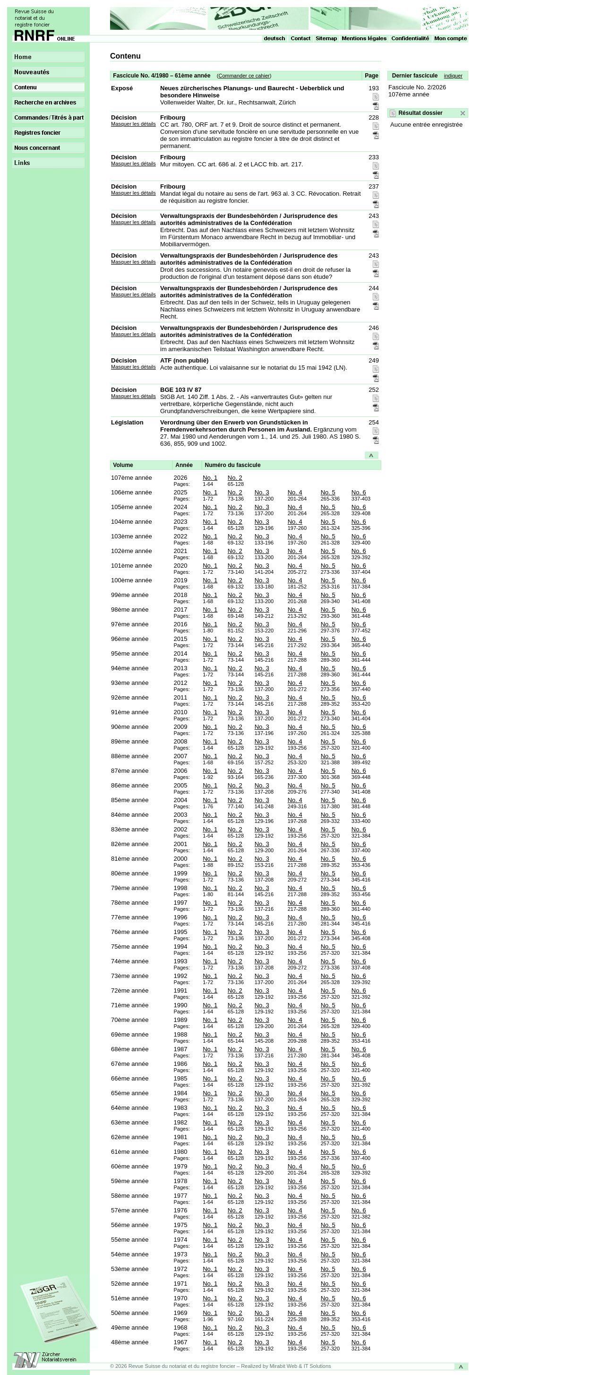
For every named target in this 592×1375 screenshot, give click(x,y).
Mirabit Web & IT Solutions (300, 1366)
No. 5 (328, 492)
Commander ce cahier (243, 75)
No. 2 (235, 477)
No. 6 (359, 492)
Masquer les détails (133, 124)
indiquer (453, 75)
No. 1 (210, 477)
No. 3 (262, 492)
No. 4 (295, 492)
